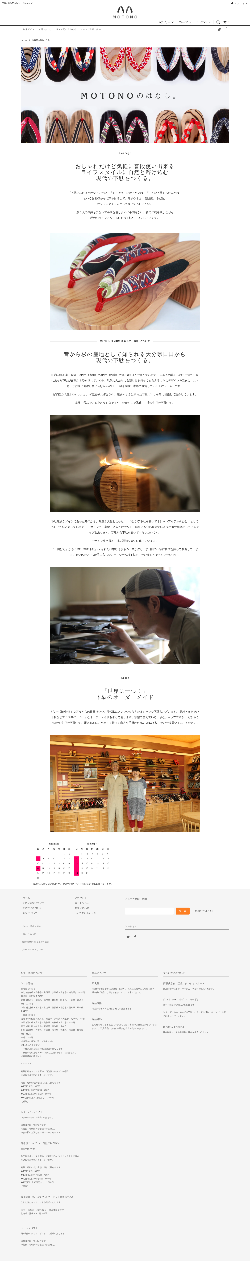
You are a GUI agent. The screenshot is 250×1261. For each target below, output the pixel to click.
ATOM (31, 930)
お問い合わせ (45, 29)
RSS (23, 930)
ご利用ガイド (27, 29)
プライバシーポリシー (33, 940)
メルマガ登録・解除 (91, 29)
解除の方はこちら (205, 910)
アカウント (239, 3)
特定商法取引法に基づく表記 (36, 935)
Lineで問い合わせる (66, 29)
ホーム (24, 40)
